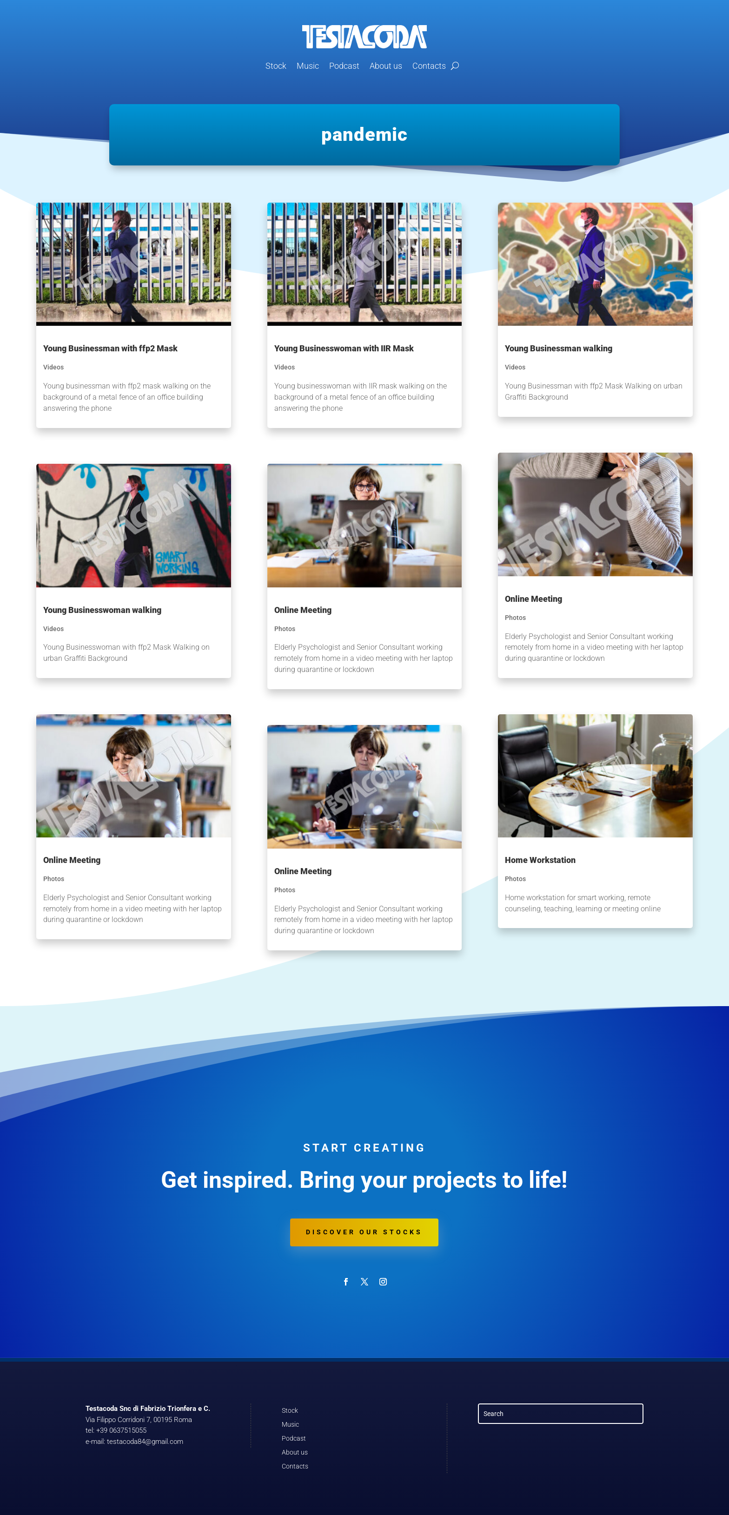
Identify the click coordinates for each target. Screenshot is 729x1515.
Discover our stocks (364, 1232)
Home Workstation (540, 860)
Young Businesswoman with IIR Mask (344, 348)
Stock (275, 66)
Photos (53, 879)
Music (308, 66)
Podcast (344, 66)
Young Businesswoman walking (102, 610)
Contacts (429, 66)
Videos (53, 367)
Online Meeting (71, 860)
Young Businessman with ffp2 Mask (110, 348)
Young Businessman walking (558, 348)
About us (386, 66)
